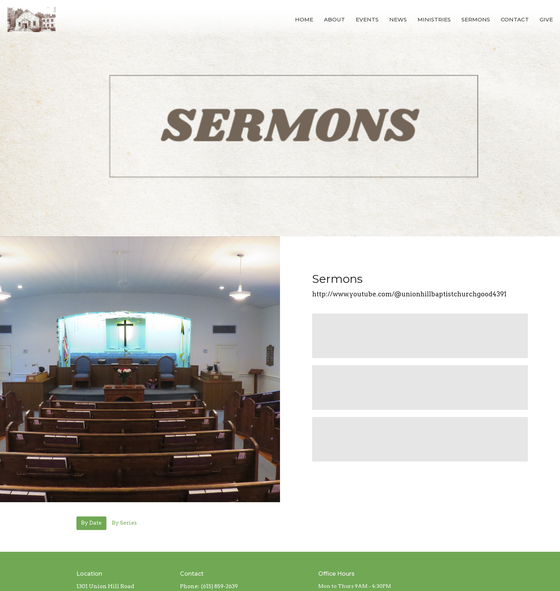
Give (546, 19)
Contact (515, 19)
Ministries (434, 19)
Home (304, 19)
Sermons (475, 19)
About (334, 19)
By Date (91, 523)
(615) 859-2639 (219, 586)
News (398, 19)
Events (367, 19)
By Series (124, 523)
